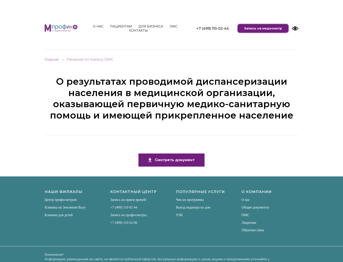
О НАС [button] (98, 26)
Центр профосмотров (61, 200)
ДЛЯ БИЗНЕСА (150, 26)
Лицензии (249, 222)
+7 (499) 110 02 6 (122, 222)
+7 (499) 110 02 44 (123, 207)
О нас (246, 200)
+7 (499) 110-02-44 (212, 28)
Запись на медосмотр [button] (263, 28)
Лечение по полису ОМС (90, 59)
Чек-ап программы (190, 200)
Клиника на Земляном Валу (65, 207)
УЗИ (179, 215)
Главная (52, 59)
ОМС (173, 26)
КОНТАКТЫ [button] (138, 31)
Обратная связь (253, 230)
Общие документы (255, 207)
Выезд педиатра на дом (193, 207)
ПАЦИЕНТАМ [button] (121, 26)
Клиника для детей (59, 215)
